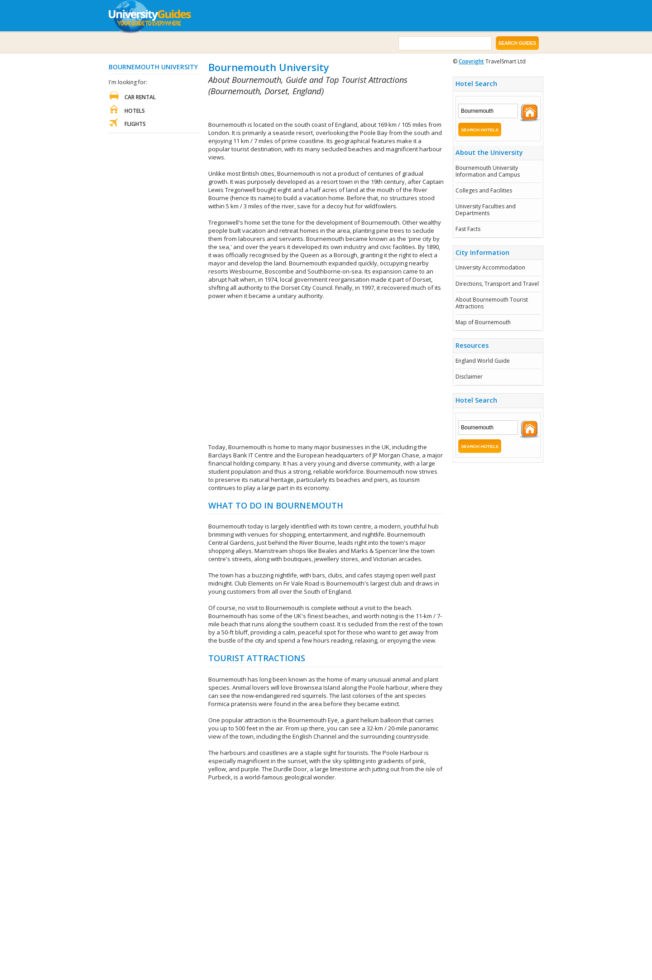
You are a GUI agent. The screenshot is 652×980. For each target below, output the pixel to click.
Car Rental (140, 97)
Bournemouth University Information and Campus (487, 171)
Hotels (135, 111)
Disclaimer (469, 376)
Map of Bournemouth (483, 322)
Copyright (471, 61)
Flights (135, 124)
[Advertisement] (314, 109)
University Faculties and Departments (485, 209)
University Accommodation (490, 267)
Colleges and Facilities (483, 190)
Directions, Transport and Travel (497, 284)
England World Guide (482, 361)
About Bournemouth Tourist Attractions (491, 303)
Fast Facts (467, 229)
